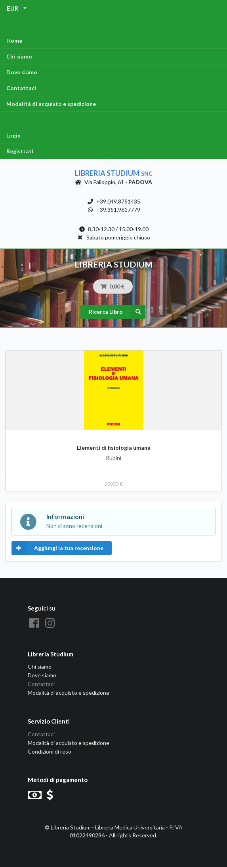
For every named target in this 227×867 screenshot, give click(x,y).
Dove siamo (21, 72)
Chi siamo (19, 56)
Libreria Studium (114, 173)
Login (13, 135)
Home (14, 40)
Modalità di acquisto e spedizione (51, 103)
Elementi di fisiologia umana (114, 447)
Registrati (19, 151)
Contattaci (21, 88)
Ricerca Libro (117, 312)
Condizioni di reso (49, 751)
